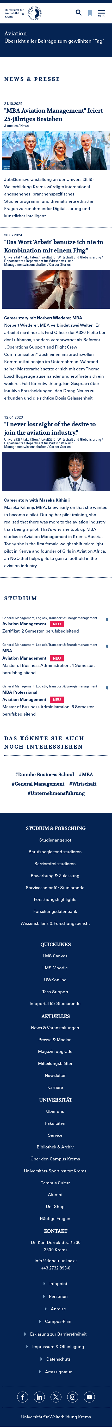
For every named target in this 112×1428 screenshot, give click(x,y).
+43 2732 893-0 (55, 1268)
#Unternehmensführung (56, 793)
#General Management (38, 784)
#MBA (86, 775)
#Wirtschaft (82, 784)
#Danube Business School (44, 775)
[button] (107, 619)
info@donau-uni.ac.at (56, 1260)
